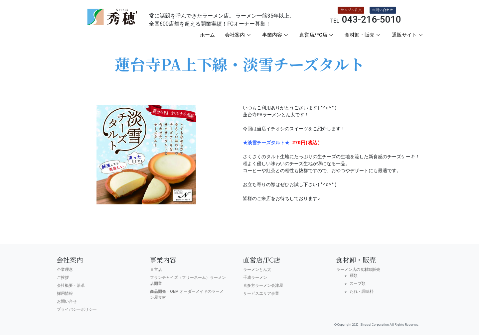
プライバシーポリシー (77, 309)
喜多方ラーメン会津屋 (263, 285)
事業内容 (275, 35)
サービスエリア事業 (261, 293)
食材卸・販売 (363, 35)
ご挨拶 (63, 277)
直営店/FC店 (317, 35)
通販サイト (408, 35)
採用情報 (65, 293)
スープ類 (358, 283)
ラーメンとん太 (257, 269)
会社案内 (238, 35)
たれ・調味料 (362, 291)
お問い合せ (67, 301)
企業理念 (65, 269)
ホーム (207, 35)
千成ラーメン (255, 277)
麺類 (354, 275)
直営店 (156, 269)
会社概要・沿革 (71, 285)
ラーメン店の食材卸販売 (358, 269)
